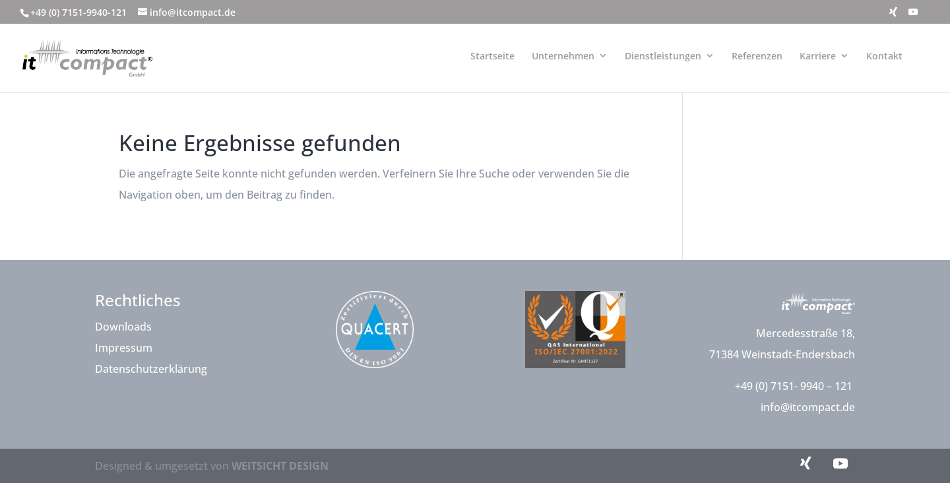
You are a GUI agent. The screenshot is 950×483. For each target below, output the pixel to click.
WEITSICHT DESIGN (280, 466)
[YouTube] (913, 15)
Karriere (818, 55)
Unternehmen (563, 55)
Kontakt (884, 55)
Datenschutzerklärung (151, 369)
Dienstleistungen (663, 55)
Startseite (492, 55)
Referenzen (757, 55)
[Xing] (893, 15)
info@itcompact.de (808, 407)
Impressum (123, 347)
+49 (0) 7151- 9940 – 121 (795, 386)
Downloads (123, 326)
